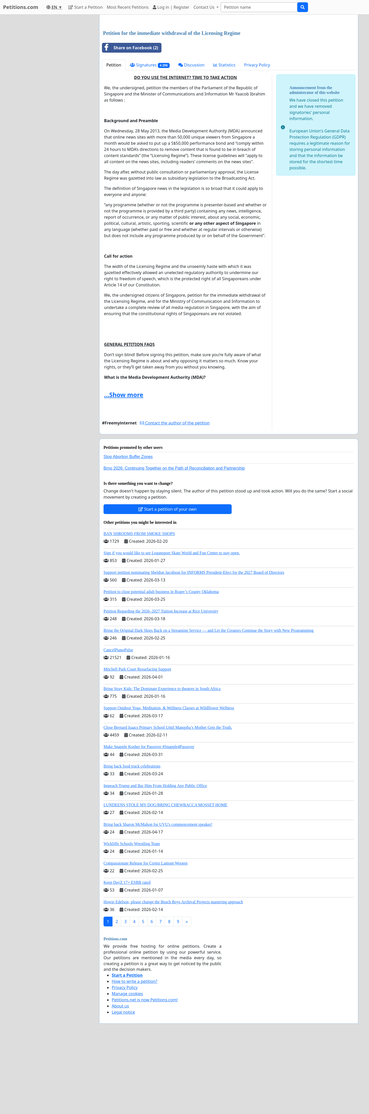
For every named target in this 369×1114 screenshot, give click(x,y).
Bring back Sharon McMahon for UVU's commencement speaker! (158, 896)
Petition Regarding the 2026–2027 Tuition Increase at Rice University (161, 683)
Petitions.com (20, 7)
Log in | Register (171, 7)
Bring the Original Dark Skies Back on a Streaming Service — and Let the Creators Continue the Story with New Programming (208, 702)
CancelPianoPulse (118, 722)
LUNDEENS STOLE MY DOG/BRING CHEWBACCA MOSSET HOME (165, 877)
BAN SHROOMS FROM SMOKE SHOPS (139, 605)
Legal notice (123, 1084)
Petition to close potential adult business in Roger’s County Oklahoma (161, 663)
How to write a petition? (134, 1053)
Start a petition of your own (167, 581)
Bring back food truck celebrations (132, 838)
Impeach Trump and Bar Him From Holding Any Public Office (155, 857)
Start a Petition (85, 7)
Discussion (191, 137)
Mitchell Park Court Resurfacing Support (137, 741)
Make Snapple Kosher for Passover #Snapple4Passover (149, 818)
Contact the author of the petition (175, 495)
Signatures (150, 137)
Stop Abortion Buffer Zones (128, 528)
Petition (113, 137)
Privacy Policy (257, 137)
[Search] (259, 7)
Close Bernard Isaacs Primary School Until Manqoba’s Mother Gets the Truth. (168, 799)
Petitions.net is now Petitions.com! (145, 1071)
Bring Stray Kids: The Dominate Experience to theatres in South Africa (162, 760)
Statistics (224, 137)
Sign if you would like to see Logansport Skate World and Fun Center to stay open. (172, 625)
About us (120, 1078)
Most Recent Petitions (128, 7)
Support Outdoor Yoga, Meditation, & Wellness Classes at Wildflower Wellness (169, 780)
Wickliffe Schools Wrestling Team (132, 915)
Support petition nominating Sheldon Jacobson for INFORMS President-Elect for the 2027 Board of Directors (194, 644)
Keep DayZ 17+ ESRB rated (127, 954)
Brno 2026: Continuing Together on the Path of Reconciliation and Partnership (174, 540)
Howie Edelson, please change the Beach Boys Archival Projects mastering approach (173, 974)
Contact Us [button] (204, 7)
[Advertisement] (228, 59)
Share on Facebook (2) (130, 119)
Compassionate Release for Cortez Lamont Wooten (146, 935)
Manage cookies (127, 1065)
